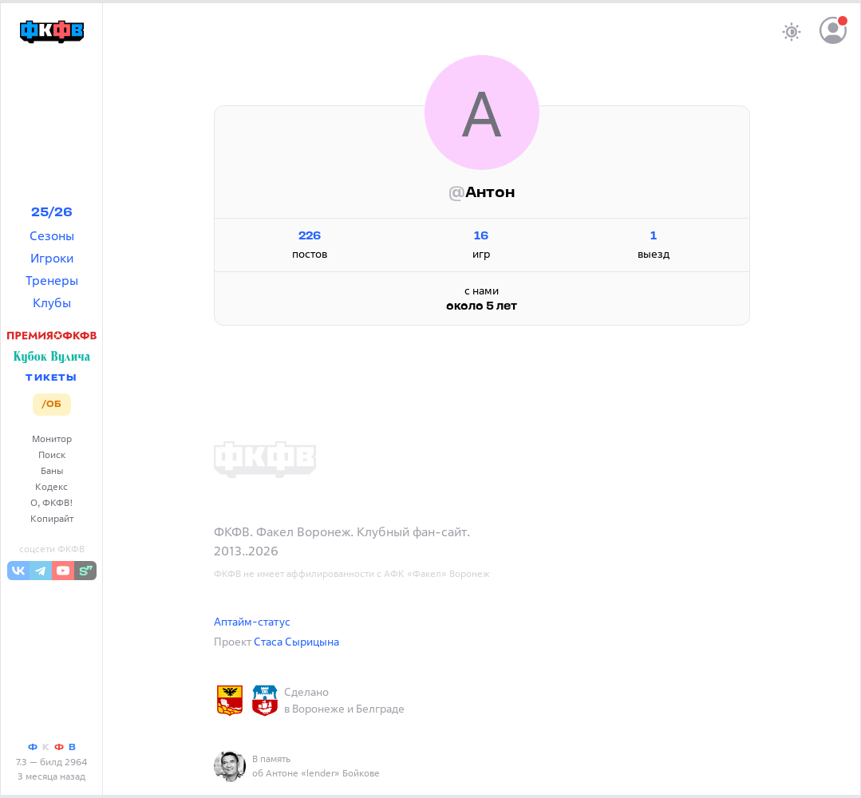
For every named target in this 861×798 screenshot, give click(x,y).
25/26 (52, 213)
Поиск (51, 454)
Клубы (52, 302)
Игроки (51, 258)
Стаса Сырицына (296, 641)
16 (481, 237)
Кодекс (51, 486)
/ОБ (51, 404)
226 (310, 237)
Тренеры (52, 280)
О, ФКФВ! (51, 502)
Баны (52, 470)
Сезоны (52, 235)
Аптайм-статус (252, 621)
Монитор (52, 438)
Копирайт (51, 518)
